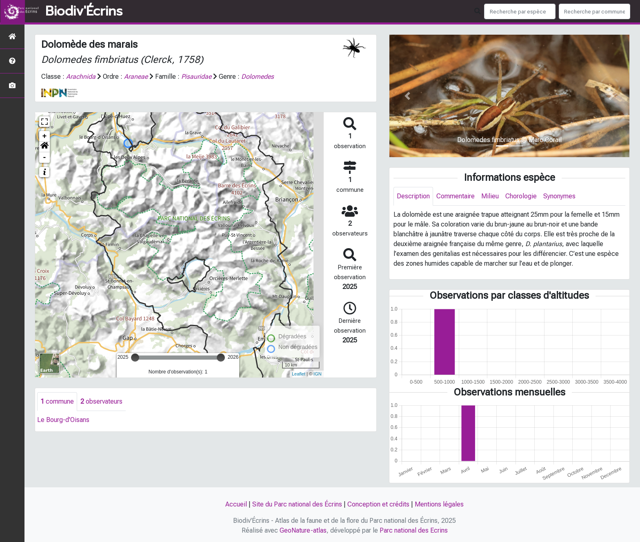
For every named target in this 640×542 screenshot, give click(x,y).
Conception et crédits (378, 504)
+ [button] (44, 136)
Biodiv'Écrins (83, 11)
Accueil (236, 504)
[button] (44, 147)
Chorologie (521, 196)
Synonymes (559, 196)
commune (57, 401)
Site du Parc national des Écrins (297, 504)
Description (413, 196)
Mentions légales (439, 504)
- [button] (44, 157)
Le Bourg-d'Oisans (63, 420)
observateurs (101, 401)
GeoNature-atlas (303, 530)
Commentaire (455, 196)
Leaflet (298, 373)
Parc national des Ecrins (414, 530)
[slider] (135, 357)
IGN (317, 373)
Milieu (490, 196)
